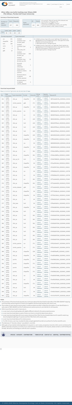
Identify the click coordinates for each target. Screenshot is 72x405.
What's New (62, 5)
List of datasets (39, 99)
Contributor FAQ (65, 334)
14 (21, 91)
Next (29, 91)
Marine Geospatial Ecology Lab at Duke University (33, 403)
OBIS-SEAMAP (11, 4)
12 (17, 91)
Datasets (19, 334)
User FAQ (55, 334)
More (68, 4)
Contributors (28, 334)
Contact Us (48, 334)
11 (15, 91)
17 (26, 91)
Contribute (55, 4)
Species (12, 334)
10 (14, 91)
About (49, 4)
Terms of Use (39, 334)
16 (24, 91)
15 (23, 91)
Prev (2, 91)
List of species (46, 99)
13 (19, 91)
